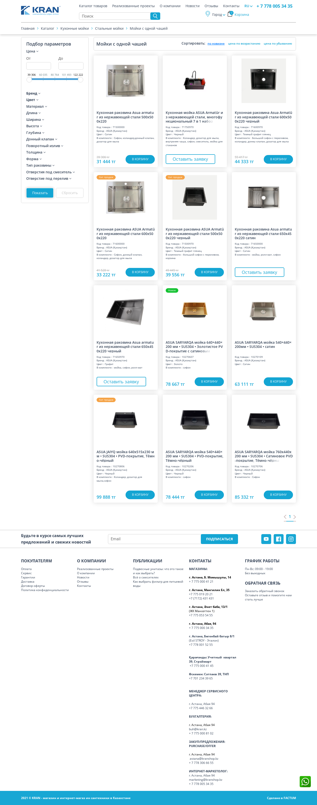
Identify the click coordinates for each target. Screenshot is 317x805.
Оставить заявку (190, 159)
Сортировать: (193, 43)
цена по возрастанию (244, 43)
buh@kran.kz (198, 729)
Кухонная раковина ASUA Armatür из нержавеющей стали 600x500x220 (126, 233)
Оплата (26, 569)
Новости (192, 6)
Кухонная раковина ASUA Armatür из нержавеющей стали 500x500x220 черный (195, 233)
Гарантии (28, 577)
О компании (170, 6)
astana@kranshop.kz (204, 758)
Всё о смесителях (145, 577)
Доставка (27, 581)
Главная (28, 28)
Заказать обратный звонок (264, 591)
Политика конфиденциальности (45, 590)
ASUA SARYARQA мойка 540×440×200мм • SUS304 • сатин (263, 344)
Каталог (47, 28)
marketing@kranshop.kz (205, 780)
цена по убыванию (278, 43)
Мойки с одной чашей (149, 28)
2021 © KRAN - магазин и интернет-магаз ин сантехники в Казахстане (76, 798)
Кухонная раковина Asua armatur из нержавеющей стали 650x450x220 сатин (263, 233)
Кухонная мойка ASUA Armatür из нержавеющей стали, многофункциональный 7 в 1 (194, 116)
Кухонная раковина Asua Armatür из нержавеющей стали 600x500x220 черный (263, 116)
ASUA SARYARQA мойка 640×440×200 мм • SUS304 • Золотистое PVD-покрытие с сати (194, 346)
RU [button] (246, 6)
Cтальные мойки (109, 28)
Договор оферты (33, 586)
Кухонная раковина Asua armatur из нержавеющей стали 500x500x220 (125, 116)
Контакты (231, 6)
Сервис (26, 573)
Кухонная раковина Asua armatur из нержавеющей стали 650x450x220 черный (125, 346)
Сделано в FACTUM (281, 798)
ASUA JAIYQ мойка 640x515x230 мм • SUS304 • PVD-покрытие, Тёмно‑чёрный (126, 456)
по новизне (216, 43)
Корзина (239, 14)
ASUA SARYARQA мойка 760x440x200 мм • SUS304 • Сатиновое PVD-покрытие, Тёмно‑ (264, 456)
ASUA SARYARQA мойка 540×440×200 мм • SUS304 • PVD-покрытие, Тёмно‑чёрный (194, 456)
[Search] (116, 16)
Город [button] (217, 14)
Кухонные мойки (74, 28)
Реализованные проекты (133, 6)
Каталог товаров (93, 6)
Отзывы (211, 6)
